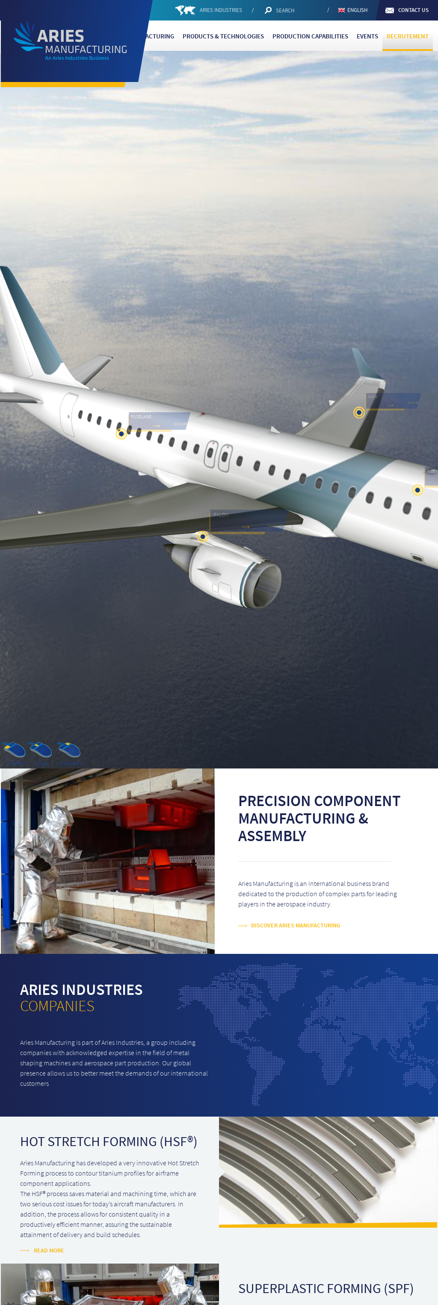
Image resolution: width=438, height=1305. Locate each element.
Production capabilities (310, 36)
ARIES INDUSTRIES (221, 10)
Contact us (413, 10)
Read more (49, 1250)
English (357, 10)
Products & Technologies (223, 36)
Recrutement (408, 36)
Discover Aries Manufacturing (295, 925)
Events (367, 36)
